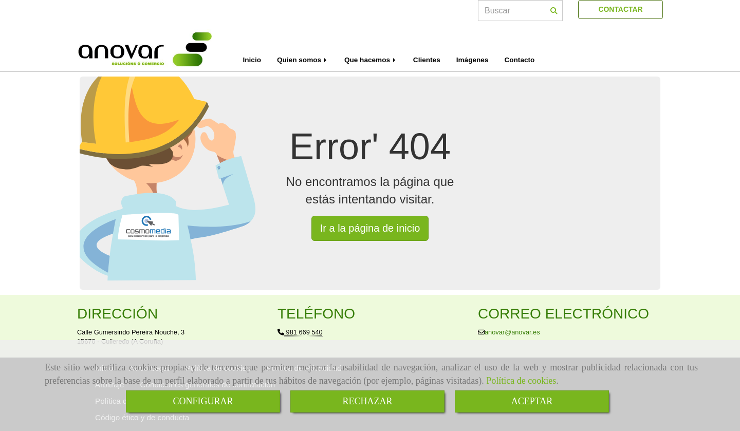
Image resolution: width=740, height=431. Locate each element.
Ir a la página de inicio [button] (370, 228)
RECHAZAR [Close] (367, 401)
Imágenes (472, 60)
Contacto (519, 60)
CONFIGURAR (203, 401)
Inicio (252, 60)
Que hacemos (370, 60)
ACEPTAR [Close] (532, 401)
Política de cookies (521, 381)
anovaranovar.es (512, 332)
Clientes (426, 60)
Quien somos (302, 60)
